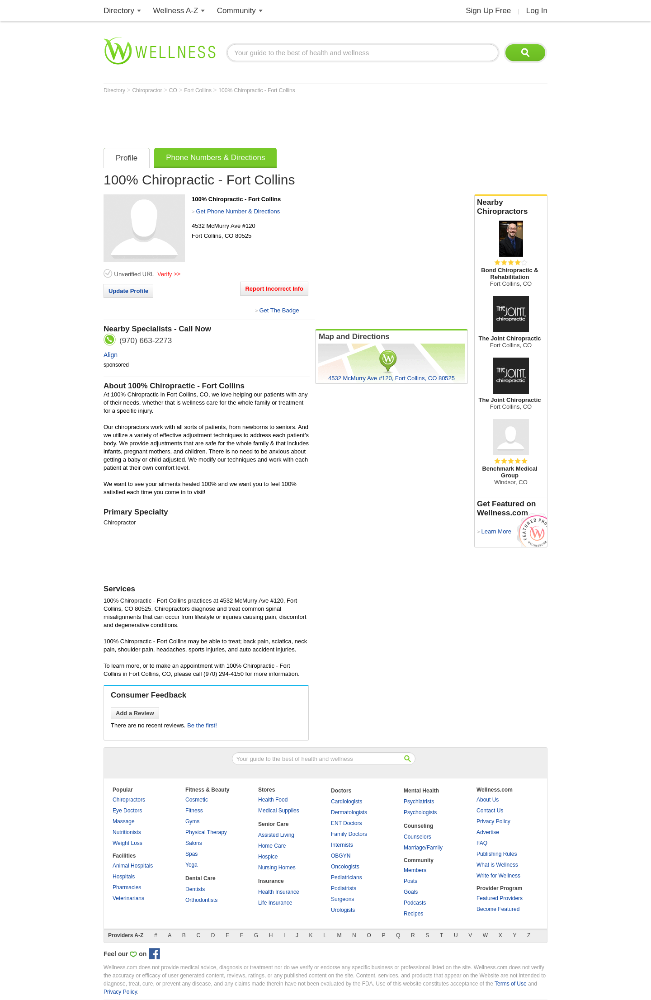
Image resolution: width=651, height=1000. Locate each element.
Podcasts (415, 903)
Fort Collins (198, 90)
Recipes (413, 913)
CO (174, 90)
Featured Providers (499, 898)
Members (415, 870)
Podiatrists (343, 888)
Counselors (417, 837)
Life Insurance (275, 903)
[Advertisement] (268, 118)
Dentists (195, 889)
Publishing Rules (496, 854)
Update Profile (128, 291)
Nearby (511, 207)
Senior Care (273, 824)
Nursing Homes (277, 867)
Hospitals (124, 876)
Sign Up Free (488, 10)
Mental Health (421, 791)
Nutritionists (127, 832)
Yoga (191, 865)
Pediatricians (346, 877)
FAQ (481, 843)
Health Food (273, 800)
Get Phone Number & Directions (238, 211)
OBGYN (340, 856)
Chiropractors (129, 800)
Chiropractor (147, 90)
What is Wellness (497, 865)
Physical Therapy (206, 832)
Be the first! (202, 725)
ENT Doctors (346, 823)
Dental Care (200, 878)
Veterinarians (128, 898)
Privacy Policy (493, 821)
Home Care (272, 846)
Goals (411, 892)
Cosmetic (196, 800)
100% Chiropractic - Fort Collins (256, 90)
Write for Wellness (498, 876)
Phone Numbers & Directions (215, 157)
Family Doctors (349, 834)
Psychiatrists (419, 801)
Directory (119, 10)
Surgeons (342, 899)
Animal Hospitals (133, 866)
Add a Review (135, 713)
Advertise (487, 832)
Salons (193, 843)
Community (236, 10)
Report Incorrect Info (274, 288)
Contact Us (489, 810)
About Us (487, 800)
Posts (410, 881)
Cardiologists (346, 801)
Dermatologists (349, 812)
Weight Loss (127, 843)
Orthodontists (201, 900)
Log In (536, 10)
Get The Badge (279, 310)
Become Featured (497, 909)
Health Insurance (278, 892)
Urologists (343, 910)
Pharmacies (127, 887)
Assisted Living (276, 835)
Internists (342, 845)
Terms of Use (511, 984)
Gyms (192, 821)
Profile (126, 158)
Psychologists (420, 812)
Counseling (418, 826)
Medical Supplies (278, 810)
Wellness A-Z (175, 10)
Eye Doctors (127, 810)
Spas (191, 854)
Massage (124, 821)
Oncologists (345, 866)
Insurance (271, 881)
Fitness (194, 810)
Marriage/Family (423, 847)
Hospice (268, 857)
